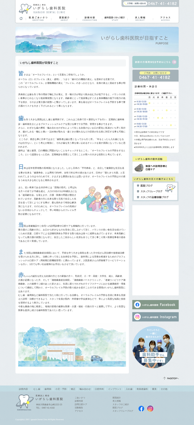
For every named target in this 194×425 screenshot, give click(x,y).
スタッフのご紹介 (121, 404)
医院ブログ (145, 185)
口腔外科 (99, 389)
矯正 (73, 389)
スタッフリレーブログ (149, 191)
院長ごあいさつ (38, 18)
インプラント (114, 389)
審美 (154, 389)
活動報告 (79, 407)
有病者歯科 (142, 389)
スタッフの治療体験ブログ (153, 197)
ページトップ (171, 378)
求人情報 (140, 18)
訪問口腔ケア (81, 404)
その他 (164, 389)
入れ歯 (129, 389)
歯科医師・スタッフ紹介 (115, 18)
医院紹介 (64, 18)
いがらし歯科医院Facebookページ (141, 409)
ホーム (20, 18)
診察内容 (89, 18)
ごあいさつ (80, 397)
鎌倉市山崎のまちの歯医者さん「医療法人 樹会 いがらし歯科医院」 (42, 8)
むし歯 (37, 389)
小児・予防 (60, 389)
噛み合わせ (85, 389)
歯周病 (48, 389)
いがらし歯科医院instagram (150, 409)
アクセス (165, 18)
